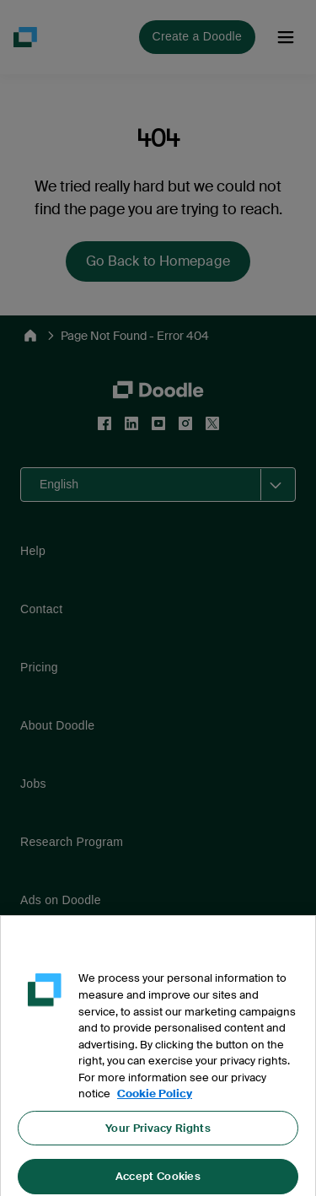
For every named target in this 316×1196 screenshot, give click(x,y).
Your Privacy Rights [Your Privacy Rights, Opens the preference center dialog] (158, 1136)
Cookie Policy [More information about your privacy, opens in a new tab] (154, 1102)
